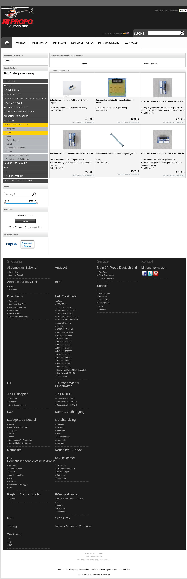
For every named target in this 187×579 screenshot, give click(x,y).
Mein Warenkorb (108, 42)
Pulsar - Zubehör (150, 64)
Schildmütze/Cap (63, 437)
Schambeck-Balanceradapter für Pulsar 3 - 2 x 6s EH (162, 154)
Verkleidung (61, 511)
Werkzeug (14, 534)
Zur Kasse (131, 42)
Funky (58, 502)
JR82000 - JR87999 (64, 357)
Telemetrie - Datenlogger (18, 484)
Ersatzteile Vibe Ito (63, 323)
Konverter (12, 472)
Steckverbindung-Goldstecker (20, 443)
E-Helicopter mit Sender (65, 469)
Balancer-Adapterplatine (18, 427)
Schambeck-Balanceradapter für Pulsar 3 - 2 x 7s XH (162, 101)
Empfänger (13, 466)
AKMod (59, 301)
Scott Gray (62, 518)
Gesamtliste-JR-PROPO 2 (66, 402)
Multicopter (13, 402)
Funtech (59, 326)
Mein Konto (39, 42)
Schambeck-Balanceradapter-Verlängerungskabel (115, 154)
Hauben (59, 505)
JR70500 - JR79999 (64, 351)
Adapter (12, 424)
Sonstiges (60, 443)
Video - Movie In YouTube (73, 526)
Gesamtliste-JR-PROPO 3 (66, 405)
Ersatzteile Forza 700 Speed (67, 317)
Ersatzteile (13, 399)
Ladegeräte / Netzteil (22, 419)
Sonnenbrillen (61, 440)
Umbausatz (60, 475)
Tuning (12, 526)
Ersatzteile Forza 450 (64, 307)
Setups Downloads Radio (18, 317)
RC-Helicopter (65, 458)
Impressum (59, 42)
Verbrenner (13, 290)
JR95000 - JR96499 (64, 364)
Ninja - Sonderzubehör (17, 405)
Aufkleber (60, 424)
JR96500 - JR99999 (64, 367)
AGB (100, 290)
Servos (11, 478)
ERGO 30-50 (61, 304)
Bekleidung (60, 427)
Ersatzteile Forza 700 (64, 314)
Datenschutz (103, 297)
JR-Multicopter (17, 394)
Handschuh (60, 431)
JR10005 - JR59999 (64, 335)
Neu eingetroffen (82, 42)
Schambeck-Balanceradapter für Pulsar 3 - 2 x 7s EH (71, 154)
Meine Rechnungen (106, 278)
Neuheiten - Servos (68, 450)
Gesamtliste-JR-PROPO (65, 399)
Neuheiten (14, 450)
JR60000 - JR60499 (64, 339)
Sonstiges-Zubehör (16, 275)
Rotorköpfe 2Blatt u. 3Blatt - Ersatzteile (71, 370)
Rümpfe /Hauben (67, 494)
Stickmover (13, 481)
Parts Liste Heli (14, 310)
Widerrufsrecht (104, 293)
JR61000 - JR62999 (64, 345)
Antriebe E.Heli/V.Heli (22, 281)
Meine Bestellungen (106, 275)
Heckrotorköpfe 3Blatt (64, 332)
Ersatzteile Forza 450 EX (66, 310)
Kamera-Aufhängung (69, 411)
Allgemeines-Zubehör (22, 267)
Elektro (11, 287)
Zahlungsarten (104, 303)
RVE (10, 518)
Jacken (59, 434)
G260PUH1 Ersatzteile (65, 329)
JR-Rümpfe (60, 508)
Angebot (61, 267)
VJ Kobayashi (61, 376)
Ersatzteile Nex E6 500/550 (67, 320)
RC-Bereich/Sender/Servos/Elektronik (31, 459)
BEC (58, 281)
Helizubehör (13, 272)
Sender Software (15, 314)
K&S (10, 411)
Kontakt (21, 42)
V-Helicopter (61, 478)
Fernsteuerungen (15, 469)
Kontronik (12, 499)
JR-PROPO (63, 394)
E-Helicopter (61, 466)
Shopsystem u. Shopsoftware (89, 574)
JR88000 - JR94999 (64, 361)
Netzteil (11, 434)
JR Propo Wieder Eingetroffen (67, 384)
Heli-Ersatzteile (66, 296)
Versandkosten (104, 300)
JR (10, 542)
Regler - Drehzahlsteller (24, 494)
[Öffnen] (16, 55)
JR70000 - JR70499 (64, 348)
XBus (11, 488)
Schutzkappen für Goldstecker (20, 440)
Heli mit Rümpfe (62, 472)
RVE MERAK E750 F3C (65, 373)
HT (9, 383)
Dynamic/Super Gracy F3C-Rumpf (69, 499)
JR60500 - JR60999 (64, 342)
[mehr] (84, 108)
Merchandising (65, 419)
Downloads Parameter (17, 307)
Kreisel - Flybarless (16, 475)
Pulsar (84, 64)
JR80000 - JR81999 (64, 354)
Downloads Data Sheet (17, 304)
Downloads (15, 296)
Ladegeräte (13, 431)
